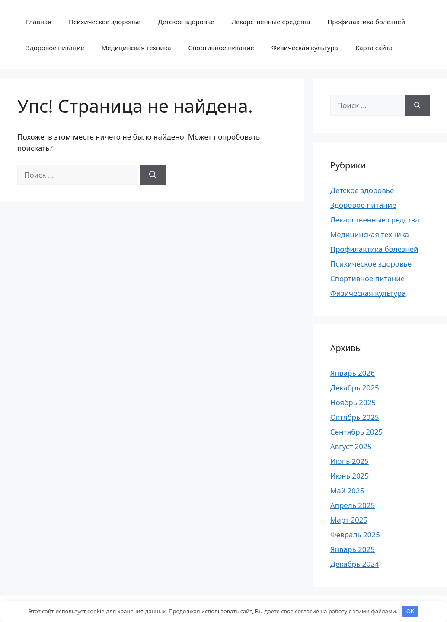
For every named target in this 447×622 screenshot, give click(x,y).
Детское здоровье (186, 21)
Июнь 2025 (349, 476)
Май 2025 (347, 490)
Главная (38, 21)
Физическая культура (304, 47)
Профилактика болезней (366, 21)
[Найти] (153, 175)
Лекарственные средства (270, 21)
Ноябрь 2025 (353, 402)
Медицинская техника (136, 47)
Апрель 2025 (352, 505)
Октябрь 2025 (354, 417)
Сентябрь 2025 (356, 432)
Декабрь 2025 (354, 388)
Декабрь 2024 (354, 564)
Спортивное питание (221, 47)
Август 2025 (351, 446)
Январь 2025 (352, 549)
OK (410, 611)
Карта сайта (374, 47)
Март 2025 (348, 520)
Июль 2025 (349, 461)
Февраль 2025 (355, 534)
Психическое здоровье (104, 21)
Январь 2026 (352, 373)
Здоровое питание (55, 47)
